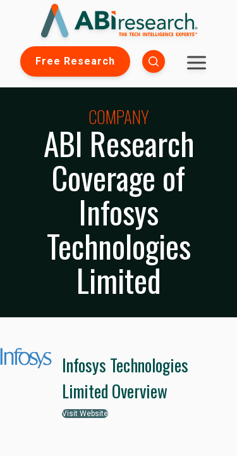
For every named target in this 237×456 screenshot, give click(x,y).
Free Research (75, 61)
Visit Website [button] (85, 413)
